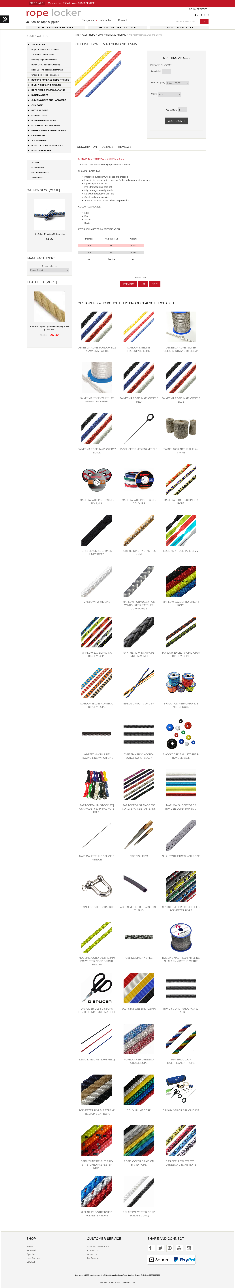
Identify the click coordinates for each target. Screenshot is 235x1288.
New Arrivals (33, 1258)
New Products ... (37, 167)
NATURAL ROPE (38, 110)
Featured (31, 1250)
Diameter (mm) (158, 82)
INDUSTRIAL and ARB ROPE (44, 125)
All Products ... (36, 178)
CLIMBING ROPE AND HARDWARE (47, 100)
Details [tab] (107, 146)
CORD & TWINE (37, 115)
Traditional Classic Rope (41, 54)
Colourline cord (139, 1110)
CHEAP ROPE (36, 135)
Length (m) (156, 71)
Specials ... (35, 162)
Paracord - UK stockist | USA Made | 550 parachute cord (96, 808)
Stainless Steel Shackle (97, 907)
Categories (88, 20)
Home (76, 35)
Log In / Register (197, 9)
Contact (122, 20)
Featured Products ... (39, 172)
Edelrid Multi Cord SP (138, 703)
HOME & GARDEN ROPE (42, 120)
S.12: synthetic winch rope (181, 856)
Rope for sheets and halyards (43, 49)
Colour (154, 94)
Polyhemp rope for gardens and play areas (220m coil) (49, 326)
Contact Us (93, 1250)
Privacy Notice (114, 1282)
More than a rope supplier (55, 27)
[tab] (136, 145)
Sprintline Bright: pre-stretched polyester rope (97, 1164)
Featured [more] (42, 282)
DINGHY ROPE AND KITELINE (112, 35)
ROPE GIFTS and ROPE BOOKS (45, 146)
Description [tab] (87, 146)
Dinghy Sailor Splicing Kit (181, 1110)
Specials (36, 3)
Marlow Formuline (96, 601)
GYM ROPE (35, 105)
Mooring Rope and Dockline (42, 60)
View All (31, 1262)
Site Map (103, 1282)
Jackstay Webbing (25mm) (139, 1008)
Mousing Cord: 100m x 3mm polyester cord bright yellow (97, 961)
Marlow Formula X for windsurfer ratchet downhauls (139, 605)
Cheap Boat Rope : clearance (43, 75)
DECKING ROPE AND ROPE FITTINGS (48, 80)
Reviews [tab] (125, 146)
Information (106, 20)
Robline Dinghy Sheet (139, 957)
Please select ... (49, 266)
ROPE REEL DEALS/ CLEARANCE (46, 90)
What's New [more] (43, 190)
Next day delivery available (117, 27)
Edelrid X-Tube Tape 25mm (181, 551)
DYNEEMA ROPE (38, 95)
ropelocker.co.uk (96, 1275)
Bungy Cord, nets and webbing (44, 65)
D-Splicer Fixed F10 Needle (138, 449)
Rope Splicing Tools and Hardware (45, 70)
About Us (92, 1254)
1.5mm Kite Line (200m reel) (97, 1059)
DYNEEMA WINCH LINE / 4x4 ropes (47, 130)
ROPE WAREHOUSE (39, 151)
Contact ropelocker (179, 27)
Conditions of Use (128, 1282)
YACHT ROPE (88, 35)
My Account (93, 1258)
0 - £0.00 (201, 15)
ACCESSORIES (37, 140)
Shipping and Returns (98, 1246)
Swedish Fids (139, 856)
